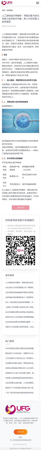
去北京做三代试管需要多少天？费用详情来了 (21, 287)
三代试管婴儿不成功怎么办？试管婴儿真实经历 (22, 358)
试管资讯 (10, 10)
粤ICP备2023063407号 (20, 444)
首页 (3, 10)
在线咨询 (20, 207)
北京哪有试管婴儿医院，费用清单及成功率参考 (22, 363)
